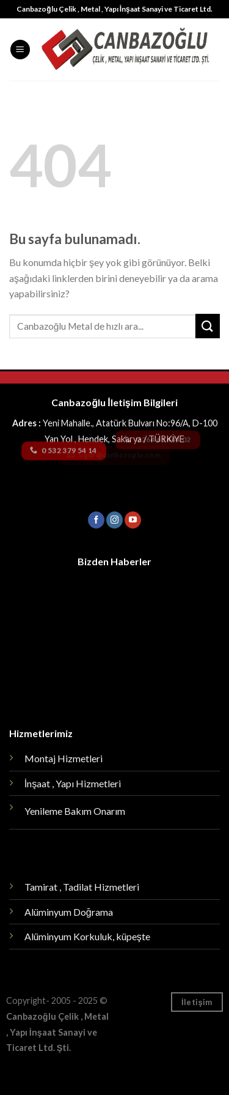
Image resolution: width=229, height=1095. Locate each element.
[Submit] (207, 326)
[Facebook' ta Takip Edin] (96, 520)
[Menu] (20, 50)
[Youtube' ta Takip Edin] (133, 520)
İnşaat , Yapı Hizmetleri (72, 783)
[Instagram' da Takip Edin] (114, 520)
